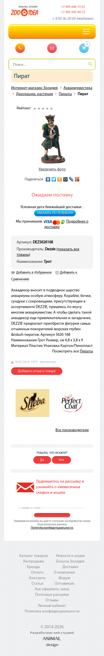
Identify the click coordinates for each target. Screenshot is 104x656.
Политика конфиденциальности (52, 611)
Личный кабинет (52, 606)
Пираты (65, 94)
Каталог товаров (33, 556)
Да (42, 460)
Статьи (37, 584)
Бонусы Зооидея (70, 561)
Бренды (33, 567)
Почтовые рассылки (52, 595)
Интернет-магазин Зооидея (34, 88)
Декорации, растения (34, 94)
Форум (64, 578)
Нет (61, 460)
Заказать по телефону (55, 213)
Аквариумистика (78, 88)
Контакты (37, 578)
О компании (64, 573)
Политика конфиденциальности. (52, 527)
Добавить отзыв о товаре (36, 371)
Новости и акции (70, 556)
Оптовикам (64, 584)
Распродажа (33, 561)
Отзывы (52, 600)
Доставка (70, 567)
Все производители (72, 430)
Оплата (37, 573)
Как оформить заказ (52, 589)
